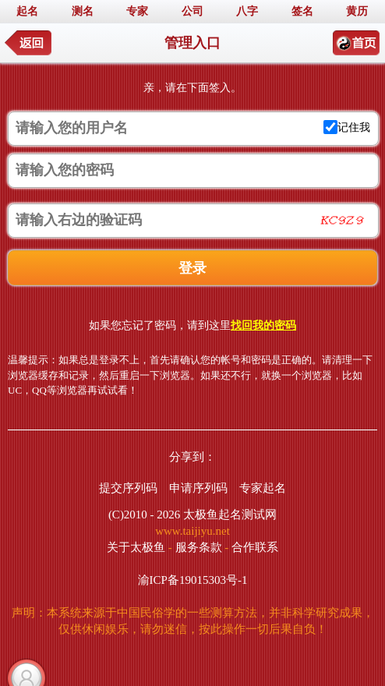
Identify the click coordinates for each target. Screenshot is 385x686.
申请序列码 (198, 488)
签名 (302, 11)
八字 (247, 11)
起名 (27, 11)
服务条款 (198, 547)
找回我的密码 (263, 325)
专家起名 (262, 488)
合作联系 (254, 547)
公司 (192, 11)
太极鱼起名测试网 (230, 514)
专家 (137, 11)
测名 (83, 11)
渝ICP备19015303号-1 (193, 580)
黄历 (357, 11)
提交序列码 (128, 488)
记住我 (353, 127)
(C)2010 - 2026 (144, 514)
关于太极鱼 (136, 547)
